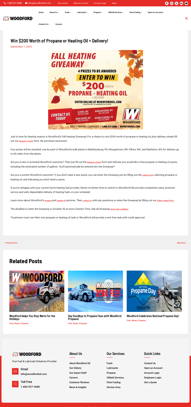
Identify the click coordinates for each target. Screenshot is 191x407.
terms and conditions (121, 201)
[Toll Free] (15, 376)
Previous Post (11, 235)
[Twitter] (176, 3)
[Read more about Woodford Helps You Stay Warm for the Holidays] (36, 283)
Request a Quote (27, 129)
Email (24, 362)
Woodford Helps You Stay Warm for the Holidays (32, 309)
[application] (74, 12)
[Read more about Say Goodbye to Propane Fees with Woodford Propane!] (95, 283)
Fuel (11, 315)
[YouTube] (186, 3)
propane (49, 188)
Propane (24, 315)
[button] (186, 12)
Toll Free (26, 374)
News (17, 315)
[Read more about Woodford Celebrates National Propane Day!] (154, 283)
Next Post (181, 235)
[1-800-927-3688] (13, 3)
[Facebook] (166, 3)
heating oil (63, 188)
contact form (148, 163)
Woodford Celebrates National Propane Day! (153, 308)
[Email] (15, 364)
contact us (91, 188)
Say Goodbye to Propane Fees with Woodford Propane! (94, 309)
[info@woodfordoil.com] (38, 3)
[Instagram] (171, 3)
